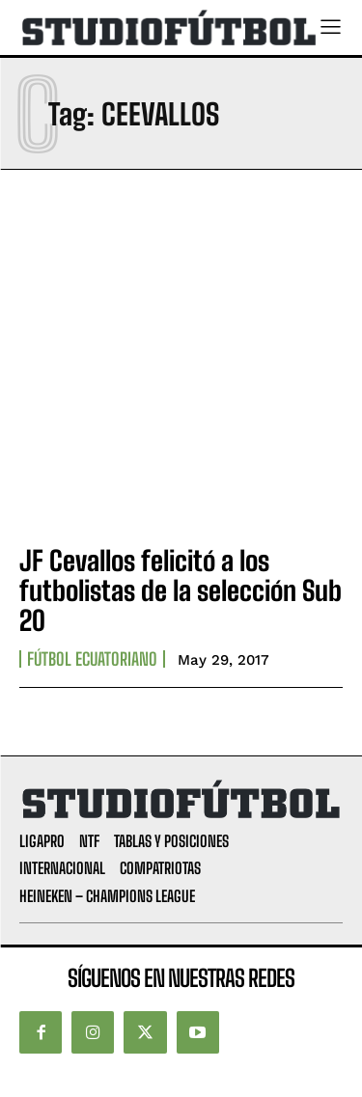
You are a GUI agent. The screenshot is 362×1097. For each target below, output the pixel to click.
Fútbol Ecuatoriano (92, 659)
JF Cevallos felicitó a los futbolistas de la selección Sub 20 (180, 590)
